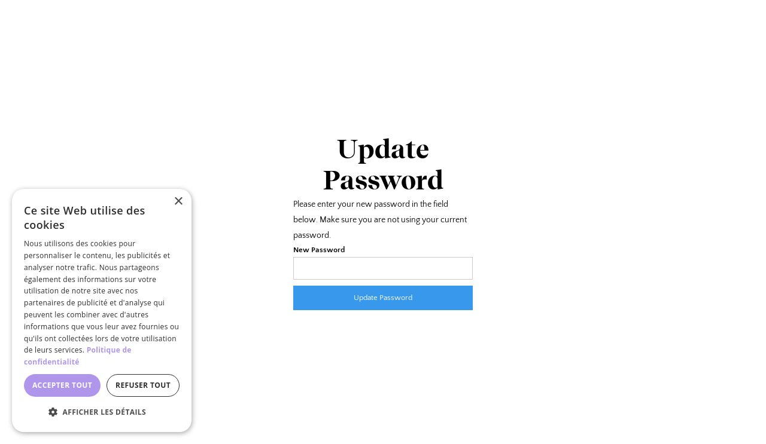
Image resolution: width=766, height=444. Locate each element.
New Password (319, 250)
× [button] (178, 201)
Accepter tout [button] (62, 385)
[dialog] (102, 310)
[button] (102, 412)
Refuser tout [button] (143, 385)
